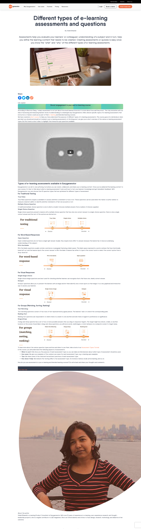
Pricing (57, 6)
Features (49, 6)
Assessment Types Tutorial (90, 347)
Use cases (41, 6)
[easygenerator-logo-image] (14, 6)
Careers (122, 1)
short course (35, 117)
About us (129, 1)
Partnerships (114, 1)
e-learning (52, 115)
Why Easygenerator (29, 6)
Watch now (21, 108)
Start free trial (22, 369)
